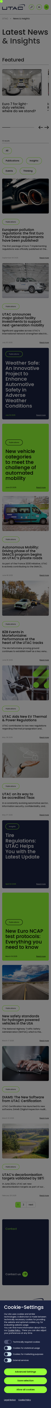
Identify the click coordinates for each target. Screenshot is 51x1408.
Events (9, 170)
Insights (34, 160)
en (39, 7)
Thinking (28, 170)
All (7, 150)
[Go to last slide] (40, 127)
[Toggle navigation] (46, 7)
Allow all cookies (25, 1389)
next (31, 1204)
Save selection (25, 1380)
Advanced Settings (25, 1371)
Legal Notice (10, 1399)
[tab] (6, 127)
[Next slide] (46, 127)
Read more (44, 258)
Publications (12, 160)
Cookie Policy (14, 1330)
